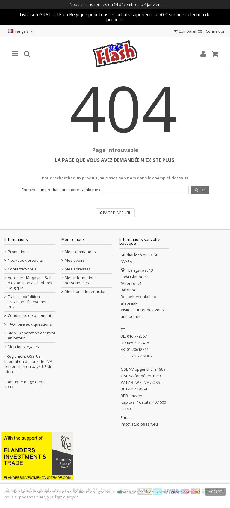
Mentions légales (23, 346)
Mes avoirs (75, 260)
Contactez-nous (22, 269)
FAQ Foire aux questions (30, 324)
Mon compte (72, 239)
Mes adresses (78, 269)
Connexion (215, 31)
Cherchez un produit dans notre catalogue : (60, 189)
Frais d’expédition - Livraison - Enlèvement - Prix (29, 301)
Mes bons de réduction (86, 291)
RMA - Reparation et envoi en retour (31, 335)
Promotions (18, 251)
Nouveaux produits (25, 260)
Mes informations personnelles (81, 280)
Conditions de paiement (29, 315)
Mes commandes (80, 251)
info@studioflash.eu (139, 424)
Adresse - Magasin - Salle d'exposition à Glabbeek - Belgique (31, 283)
